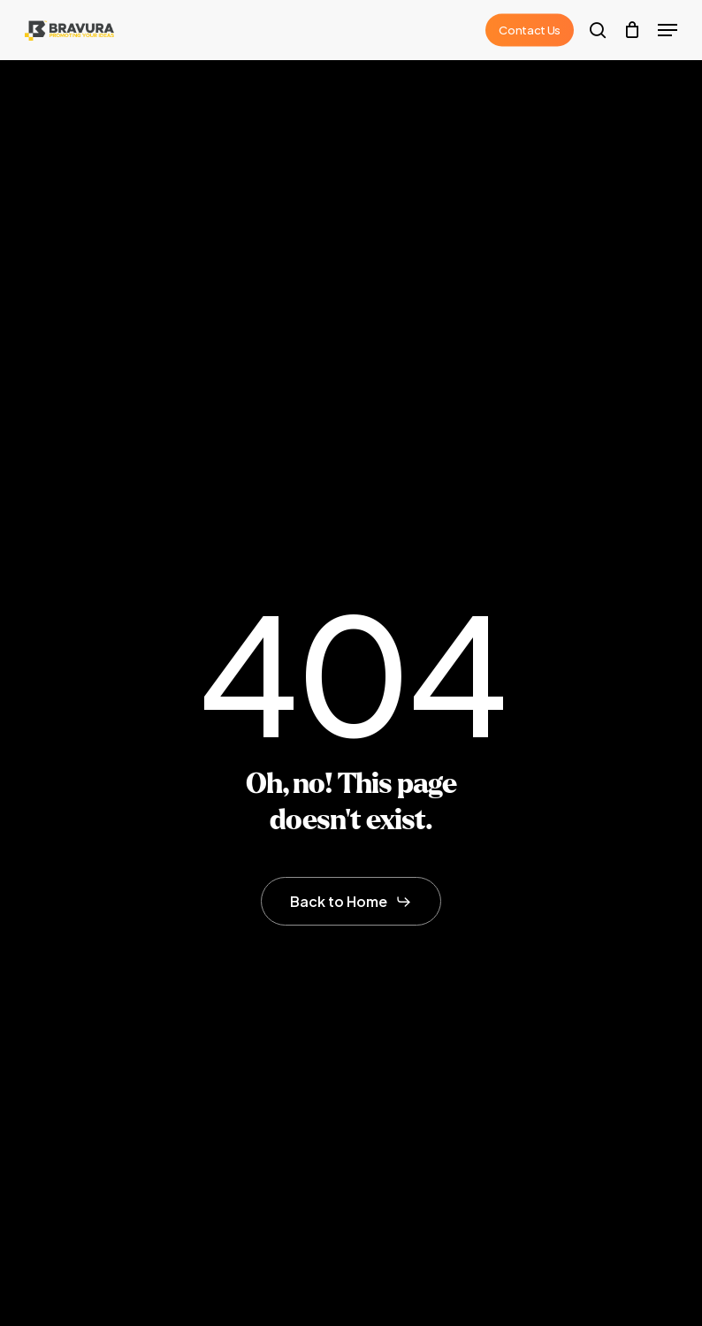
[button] (667, 30)
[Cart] (631, 30)
